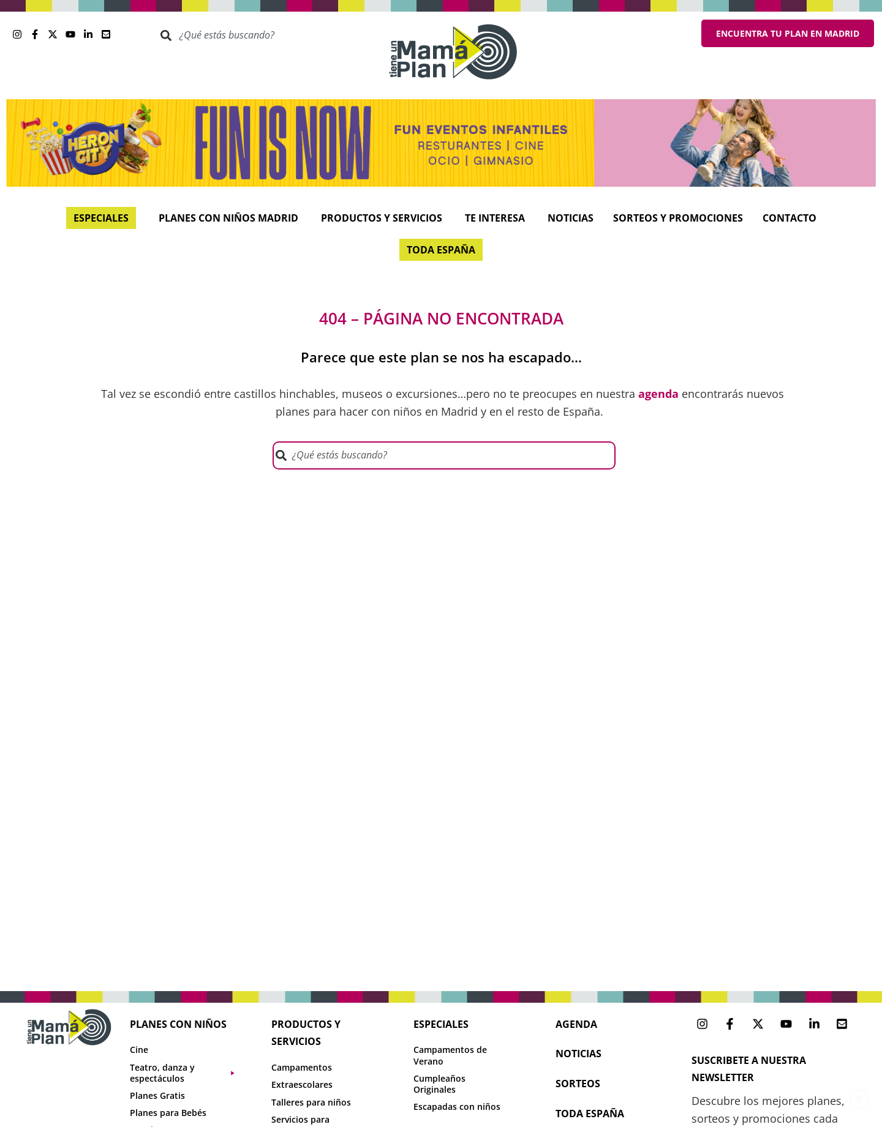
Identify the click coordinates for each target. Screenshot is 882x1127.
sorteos (578, 1083)
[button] (188, 1073)
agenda (576, 1024)
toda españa (590, 1113)
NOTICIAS (578, 1053)
